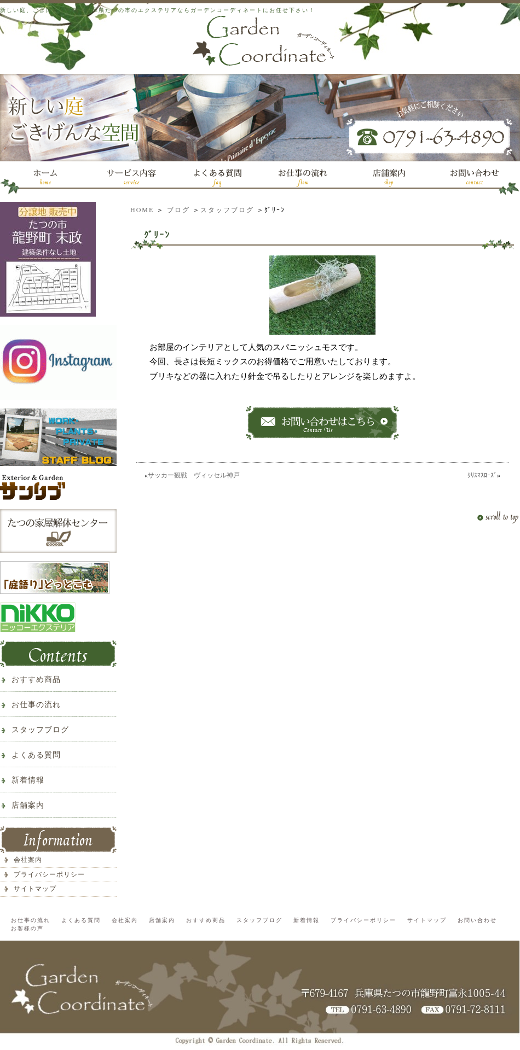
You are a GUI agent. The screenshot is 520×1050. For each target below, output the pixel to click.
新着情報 (27, 780)
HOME (142, 210)
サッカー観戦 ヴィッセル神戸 (194, 475)
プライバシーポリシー (49, 874)
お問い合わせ (477, 920)
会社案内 (28, 860)
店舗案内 (27, 805)
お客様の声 (27, 928)
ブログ (178, 210)
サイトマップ (35, 888)
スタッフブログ (227, 210)
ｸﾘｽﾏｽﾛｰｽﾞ (482, 475)
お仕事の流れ (36, 705)
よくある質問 (36, 755)
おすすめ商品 (36, 679)
